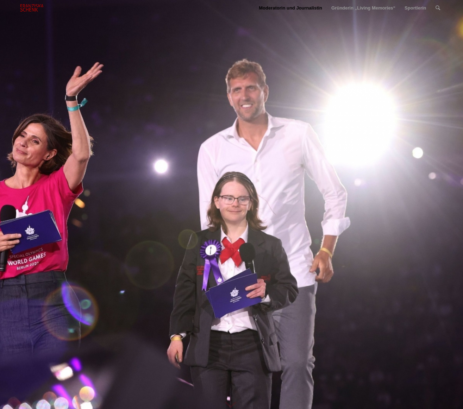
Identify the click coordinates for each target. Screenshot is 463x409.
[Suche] (438, 8)
